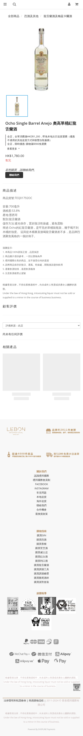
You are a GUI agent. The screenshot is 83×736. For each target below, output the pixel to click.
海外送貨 (41, 501)
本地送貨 (41, 496)
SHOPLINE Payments (46, 729)
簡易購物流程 (36, 700)
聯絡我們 (14, 175)
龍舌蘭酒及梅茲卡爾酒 (58, 16)
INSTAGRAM (42, 488)
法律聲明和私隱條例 (15, 700)
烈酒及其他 (31, 16)
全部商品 (13, 16)
